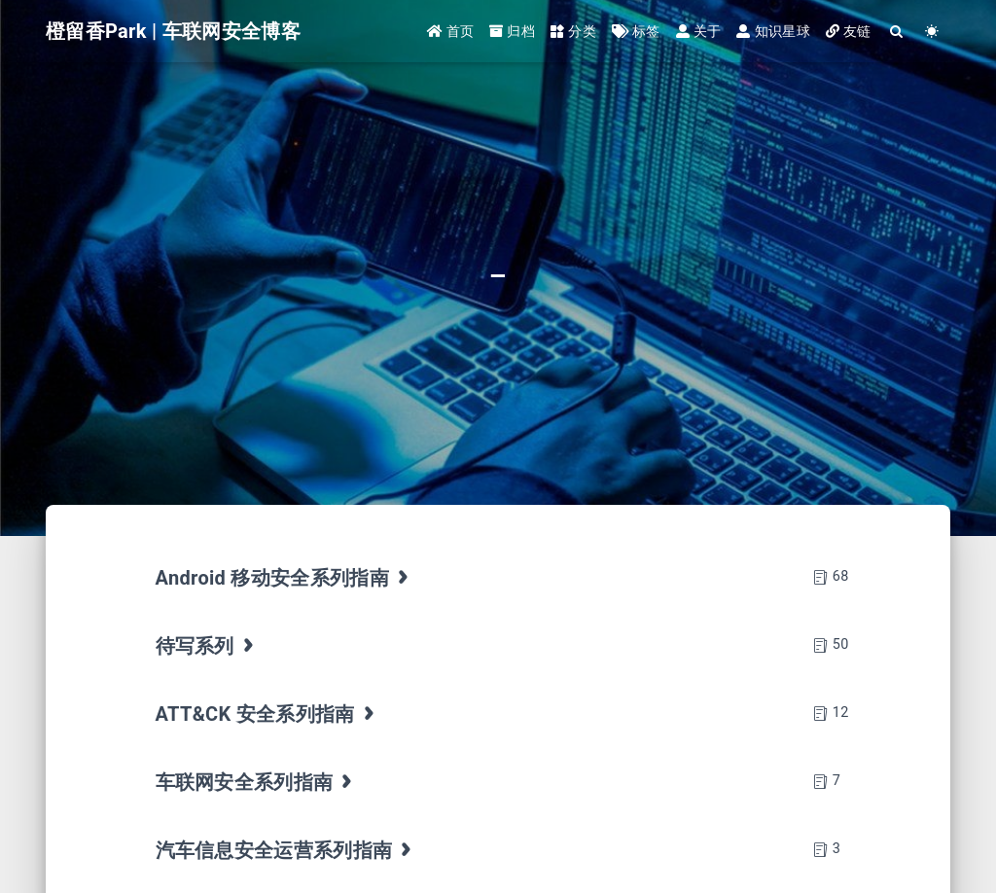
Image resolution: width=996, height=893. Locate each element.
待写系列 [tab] (207, 646)
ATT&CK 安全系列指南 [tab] (267, 714)
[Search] (897, 32)
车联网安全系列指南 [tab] (256, 782)
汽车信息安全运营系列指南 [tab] (286, 850)
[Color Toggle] (932, 32)
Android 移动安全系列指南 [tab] (284, 577)
